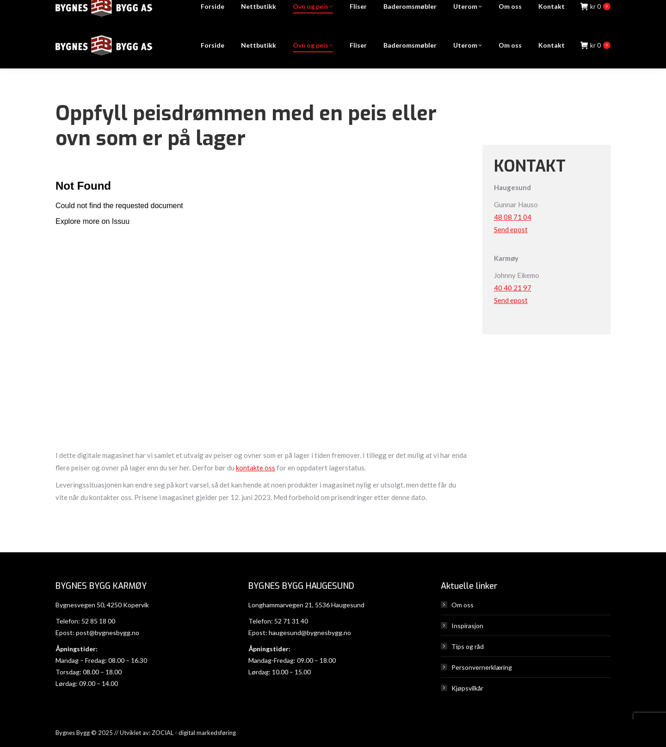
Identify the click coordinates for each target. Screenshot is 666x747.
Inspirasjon (467, 626)
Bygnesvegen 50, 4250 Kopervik (102, 605)
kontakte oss (255, 467)
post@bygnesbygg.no (107, 632)
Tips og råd (467, 646)
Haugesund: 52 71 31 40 (460, 11)
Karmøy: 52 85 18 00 (377, 11)
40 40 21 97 (512, 288)
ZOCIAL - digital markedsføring (194, 732)
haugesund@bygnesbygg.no (310, 632)
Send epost (511, 229)
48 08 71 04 (512, 217)
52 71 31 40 (291, 621)
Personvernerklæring (481, 667)
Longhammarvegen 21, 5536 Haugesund (306, 605)
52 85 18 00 (98, 621)
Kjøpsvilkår (467, 688)
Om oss (462, 605)
